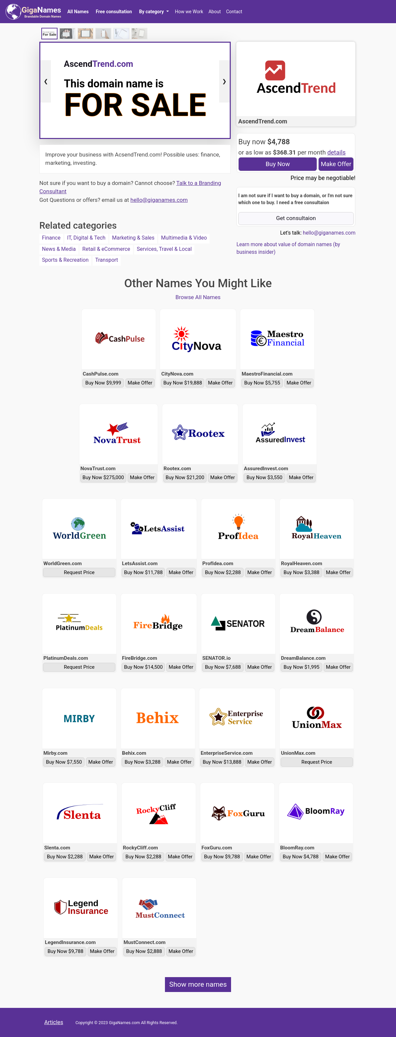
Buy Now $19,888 (182, 383)
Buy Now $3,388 (302, 572)
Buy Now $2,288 (223, 572)
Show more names (198, 984)
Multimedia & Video (184, 238)
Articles (53, 1022)
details (336, 152)
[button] (154, 11)
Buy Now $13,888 (222, 762)
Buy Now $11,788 (143, 572)
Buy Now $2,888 (144, 951)
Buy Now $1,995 (302, 667)
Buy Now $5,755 (262, 383)
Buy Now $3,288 (143, 762)
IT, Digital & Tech (86, 238)
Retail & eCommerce (106, 249)
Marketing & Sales (133, 238)
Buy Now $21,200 (185, 477)
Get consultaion (296, 218)
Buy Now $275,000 (103, 477)
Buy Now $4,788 (301, 857)
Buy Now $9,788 (222, 857)
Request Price (79, 572)
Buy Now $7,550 (64, 762)
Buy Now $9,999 (103, 383)
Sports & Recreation (65, 260)
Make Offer (336, 164)
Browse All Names (198, 297)
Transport (106, 260)
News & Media (59, 249)
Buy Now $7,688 (223, 667)
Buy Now (277, 164)
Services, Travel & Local (164, 249)
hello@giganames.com (159, 200)
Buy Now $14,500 (143, 667)
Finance (51, 238)
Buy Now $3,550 (265, 477)
